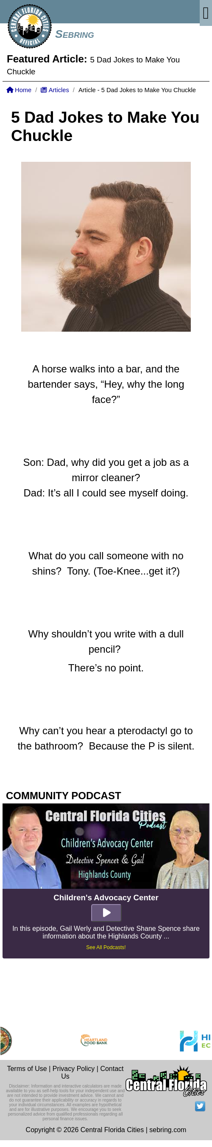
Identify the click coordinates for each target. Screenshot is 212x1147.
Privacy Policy (74, 1068)
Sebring (74, 34)
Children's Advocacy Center (105, 897)
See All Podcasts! (106, 947)
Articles (55, 90)
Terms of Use (27, 1068)
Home (18, 90)
